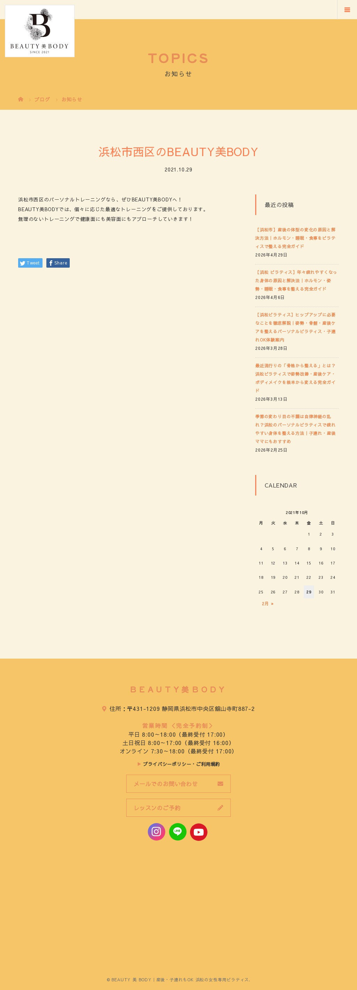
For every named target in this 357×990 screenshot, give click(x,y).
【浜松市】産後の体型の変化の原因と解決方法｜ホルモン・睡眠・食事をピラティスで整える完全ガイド (295, 238)
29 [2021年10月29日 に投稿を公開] (308, 591)
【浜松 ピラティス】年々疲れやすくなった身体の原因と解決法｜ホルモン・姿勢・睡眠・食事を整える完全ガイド (296, 280)
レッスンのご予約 (157, 808)
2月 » (267, 603)
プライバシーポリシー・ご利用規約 (181, 764)
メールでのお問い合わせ (166, 784)
